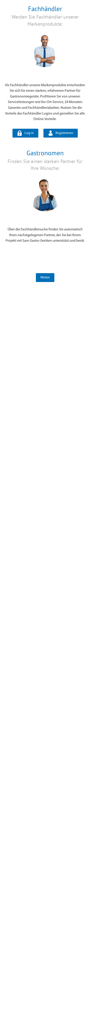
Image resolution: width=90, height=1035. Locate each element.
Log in (29, 133)
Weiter (45, 277)
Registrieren (64, 133)
